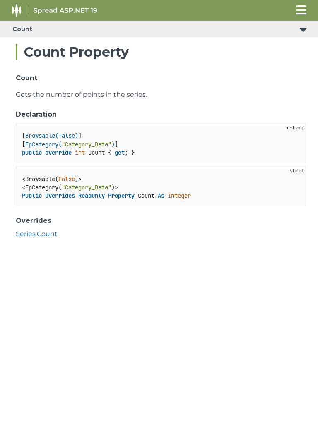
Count (22, 29)
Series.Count (37, 234)
